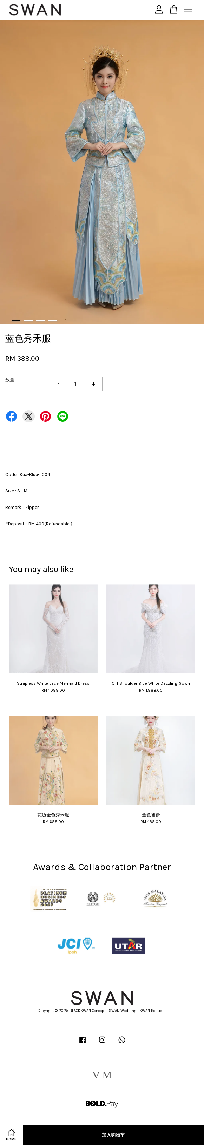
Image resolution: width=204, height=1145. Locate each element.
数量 (9, 379)
